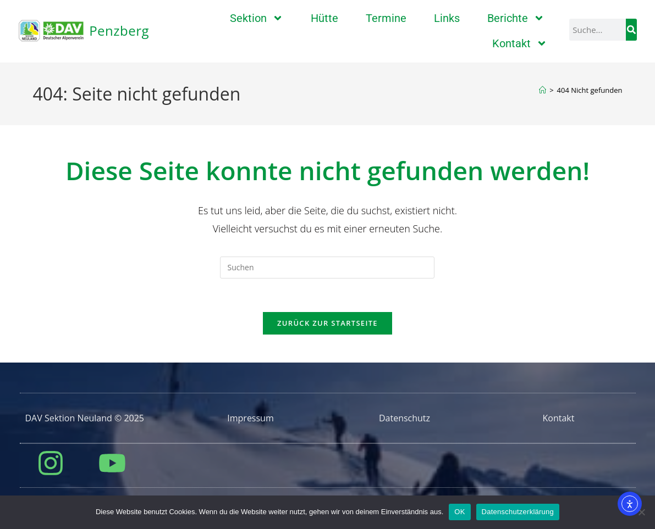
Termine (386, 18)
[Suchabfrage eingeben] (327, 268)
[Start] (542, 90)
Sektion (256, 18)
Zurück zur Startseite (327, 323)
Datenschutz (404, 418)
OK (459, 512)
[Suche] (631, 30)
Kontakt (519, 43)
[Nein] (641, 511)
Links (447, 18)
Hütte (324, 18)
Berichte (515, 18)
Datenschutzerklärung (518, 512)
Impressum (250, 418)
